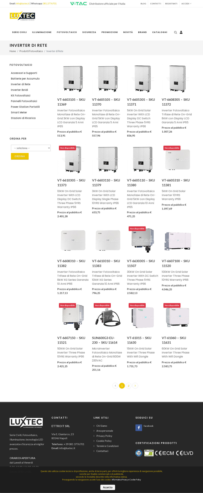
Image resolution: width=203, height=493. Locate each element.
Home (13, 51)
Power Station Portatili (25, 107)
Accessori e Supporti (24, 73)
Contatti (155, 3)
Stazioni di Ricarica (23, 118)
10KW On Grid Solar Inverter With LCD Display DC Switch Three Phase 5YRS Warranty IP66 (69, 199)
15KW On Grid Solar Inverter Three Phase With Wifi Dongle (141, 352)
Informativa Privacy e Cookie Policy (126, 479)
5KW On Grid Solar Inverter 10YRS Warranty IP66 (174, 195)
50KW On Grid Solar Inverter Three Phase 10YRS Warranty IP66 (71, 352)
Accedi (186, 3)
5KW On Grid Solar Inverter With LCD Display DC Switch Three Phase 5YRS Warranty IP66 (139, 118)
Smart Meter (19, 112)
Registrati (171, 3)
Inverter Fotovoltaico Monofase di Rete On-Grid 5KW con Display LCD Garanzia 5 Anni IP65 (106, 118)
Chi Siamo (101, 425)
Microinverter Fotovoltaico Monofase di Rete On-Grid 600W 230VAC (107, 354)
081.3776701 (50, 3)
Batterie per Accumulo (25, 78)
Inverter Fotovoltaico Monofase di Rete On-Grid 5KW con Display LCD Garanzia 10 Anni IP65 (141, 199)
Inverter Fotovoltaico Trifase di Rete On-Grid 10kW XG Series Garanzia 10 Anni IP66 (107, 278)
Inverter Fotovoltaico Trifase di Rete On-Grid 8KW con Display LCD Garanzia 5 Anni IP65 (177, 116)
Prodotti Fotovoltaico (31, 51)
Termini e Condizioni (107, 445)
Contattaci (102, 450)
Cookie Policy (104, 440)
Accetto (107, 487)
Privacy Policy (104, 435)
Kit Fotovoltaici (20, 95)
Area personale (104, 430)
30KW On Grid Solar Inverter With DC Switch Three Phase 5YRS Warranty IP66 (142, 278)
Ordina (20, 156)
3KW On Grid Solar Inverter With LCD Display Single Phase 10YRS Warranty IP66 (105, 197)
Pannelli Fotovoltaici (24, 101)
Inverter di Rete (20, 84)
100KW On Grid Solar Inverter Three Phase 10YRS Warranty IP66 (175, 276)
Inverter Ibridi (19, 90)
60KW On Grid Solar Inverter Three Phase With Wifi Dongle (175, 352)
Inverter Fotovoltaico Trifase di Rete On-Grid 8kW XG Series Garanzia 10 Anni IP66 (72, 278)
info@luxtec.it (22, 3)
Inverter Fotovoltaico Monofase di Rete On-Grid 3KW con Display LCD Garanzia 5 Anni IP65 (71, 118)
